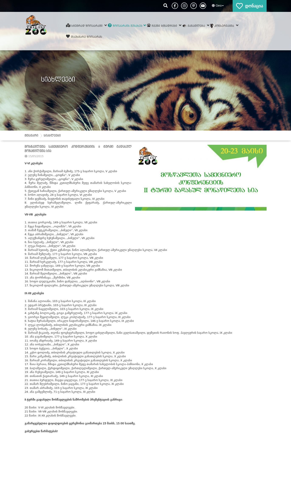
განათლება (196, 25)
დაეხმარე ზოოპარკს (84, 36)
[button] (217, 5)
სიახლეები (52, 135)
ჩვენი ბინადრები (164, 25)
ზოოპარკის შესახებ (127, 25)
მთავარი (31, 135)
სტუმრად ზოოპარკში (86, 25)
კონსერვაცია (224, 25)
